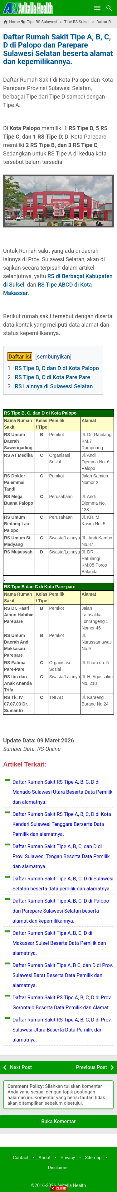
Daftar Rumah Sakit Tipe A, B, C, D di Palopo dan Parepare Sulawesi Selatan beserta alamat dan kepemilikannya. (58, 49)
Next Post (21, 1067)
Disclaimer (58, 1167)
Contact (20, 1157)
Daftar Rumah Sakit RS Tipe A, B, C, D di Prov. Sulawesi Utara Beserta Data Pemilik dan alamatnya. (62, 1030)
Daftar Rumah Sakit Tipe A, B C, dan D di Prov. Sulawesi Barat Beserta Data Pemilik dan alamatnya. (62, 975)
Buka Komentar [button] (58, 1121)
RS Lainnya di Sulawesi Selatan (54, 386)
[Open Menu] (97, 8)
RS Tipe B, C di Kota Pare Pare (52, 377)
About (45, 1157)
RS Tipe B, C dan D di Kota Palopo (57, 368)
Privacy (68, 1157)
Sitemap (93, 1157)
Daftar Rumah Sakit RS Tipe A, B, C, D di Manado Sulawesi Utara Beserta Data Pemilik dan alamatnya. (62, 792)
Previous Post (91, 1067)
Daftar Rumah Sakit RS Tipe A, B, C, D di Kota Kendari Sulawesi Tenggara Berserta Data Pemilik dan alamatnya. (61, 824)
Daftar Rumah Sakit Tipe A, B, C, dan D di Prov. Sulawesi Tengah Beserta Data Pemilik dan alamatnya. (61, 856)
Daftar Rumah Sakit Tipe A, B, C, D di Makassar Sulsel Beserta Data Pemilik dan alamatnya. (59, 943)
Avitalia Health (71, 1185)
